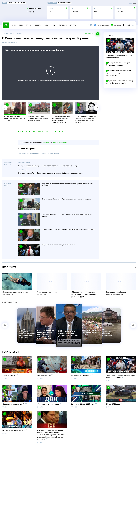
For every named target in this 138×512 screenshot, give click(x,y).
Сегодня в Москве (101, 25)
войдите (46, 142)
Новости (37, 25)
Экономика (116, 25)
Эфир (14, 25)
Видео (54, 25)
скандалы (59, 131)
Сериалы (72, 25)
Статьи (46, 25)
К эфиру (30, 11)
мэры (28, 131)
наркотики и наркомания (43, 131)
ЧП (15, 42)
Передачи (63, 25)
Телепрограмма (25, 25)
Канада (21, 131)
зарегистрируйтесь (60, 142)
